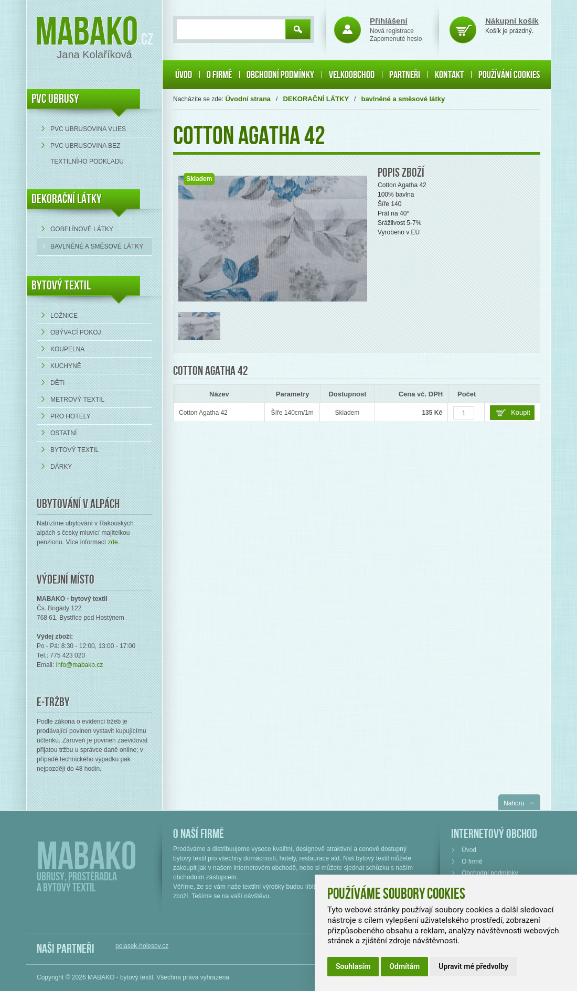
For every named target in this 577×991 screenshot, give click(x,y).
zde (112, 542)
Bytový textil (61, 285)
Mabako (87, 33)
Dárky (61, 466)
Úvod (183, 75)
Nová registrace (392, 31)
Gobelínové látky (81, 229)
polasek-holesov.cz (141, 946)
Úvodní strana (248, 99)
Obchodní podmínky (280, 75)
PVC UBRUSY (55, 98)
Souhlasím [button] (353, 966)
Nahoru (514, 803)
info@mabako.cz (79, 665)
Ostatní (63, 433)
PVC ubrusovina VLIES (88, 129)
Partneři (404, 75)
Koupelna (67, 349)
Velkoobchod (352, 75)
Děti (57, 382)
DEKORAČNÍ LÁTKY (66, 199)
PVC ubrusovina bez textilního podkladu (87, 153)
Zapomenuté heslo (396, 38)
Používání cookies (509, 75)
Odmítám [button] (404, 966)
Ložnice (64, 315)
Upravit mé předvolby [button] (473, 966)
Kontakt (449, 75)
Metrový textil (77, 399)
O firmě (219, 75)
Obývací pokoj (75, 332)
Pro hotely (70, 416)
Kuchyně (65, 366)
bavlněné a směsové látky (96, 246)
